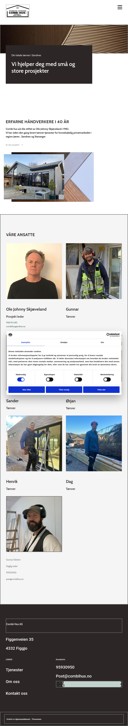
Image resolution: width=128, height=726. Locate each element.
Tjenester (14, 669)
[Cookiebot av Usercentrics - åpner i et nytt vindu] (108, 335)
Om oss (13, 681)
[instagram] (63, 685)
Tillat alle (101, 390)
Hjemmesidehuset (22, 719)
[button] (14, 145)
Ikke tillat (26, 390)
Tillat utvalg (64, 390)
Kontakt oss (16, 693)
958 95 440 (11, 322)
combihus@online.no (15, 326)
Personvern (36, 719)
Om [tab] (102, 342)
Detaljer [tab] (64, 342)
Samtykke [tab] (25, 342)
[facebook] (63, 683)
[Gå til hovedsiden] (18, 17)
